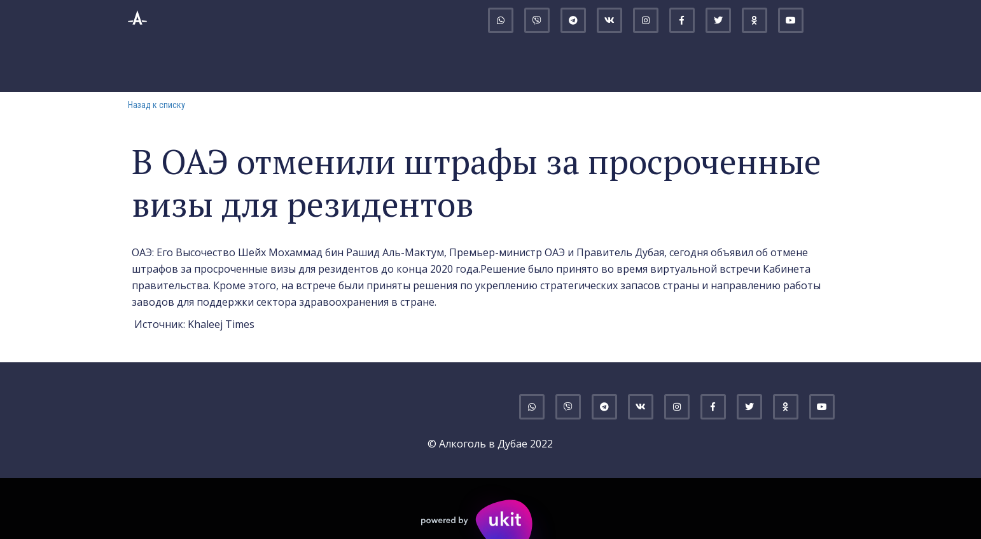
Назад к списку (156, 105)
